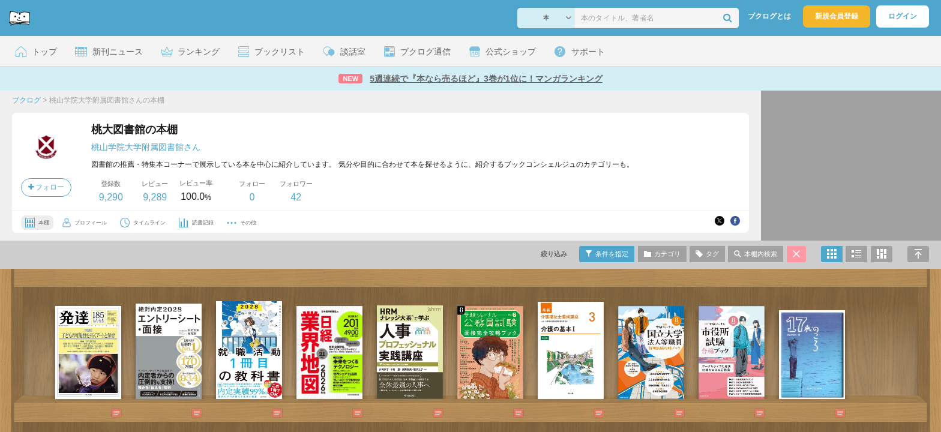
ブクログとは (769, 16)
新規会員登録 (836, 16)
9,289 (155, 197)
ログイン (902, 16)
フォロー (46, 187)
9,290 (111, 197)
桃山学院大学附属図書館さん (145, 147)
